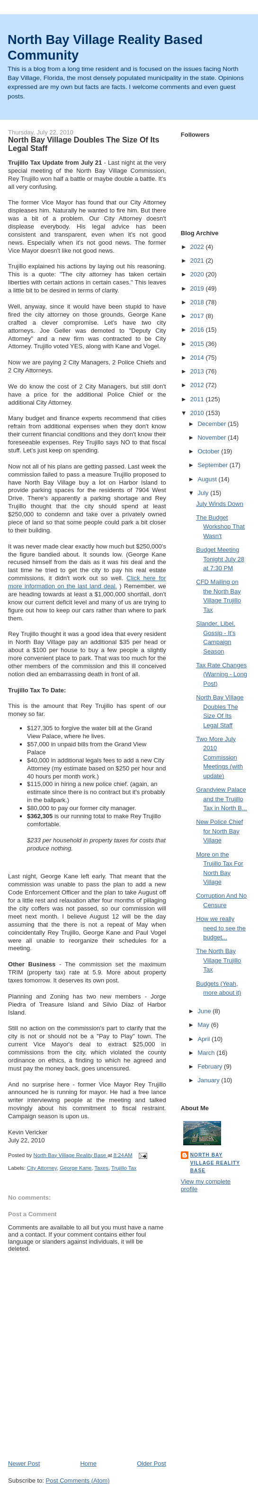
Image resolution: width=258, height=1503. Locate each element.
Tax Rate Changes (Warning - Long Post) (221, 674)
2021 (198, 260)
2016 (198, 329)
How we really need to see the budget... (221, 928)
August (207, 479)
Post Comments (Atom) (78, 1480)
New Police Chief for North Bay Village (219, 831)
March (206, 1052)
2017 (198, 315)
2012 (198, 385)
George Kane (75, 1168)
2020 (198, 274)
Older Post (151, 1463)
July (203, 492)
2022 (198, 246)
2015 (198, 343)
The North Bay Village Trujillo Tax (218, 960)
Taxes (101, 1168)
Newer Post (24, 1463)
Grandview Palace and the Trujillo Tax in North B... (221, 799)
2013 (198, 371)
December (212, 423)
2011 (198, 399)
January (209, 1080)
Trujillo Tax (123, 1168)
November (212, 437)
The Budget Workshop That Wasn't (220, 526)
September (213, 465)
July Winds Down (219, 503)
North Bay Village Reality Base (215, 1162)
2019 (198, 288)
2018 (198, 302)
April (204, 1039)
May (204, 1024)
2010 (198, 412)
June (205, 1011)
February (210, 1066)
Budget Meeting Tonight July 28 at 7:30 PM (220, 559)
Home (88, 1463)
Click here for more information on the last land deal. (87, 582)
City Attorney (42, 1168)
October (209, 451)
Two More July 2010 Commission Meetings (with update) (219, 757)
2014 (198, 357)
